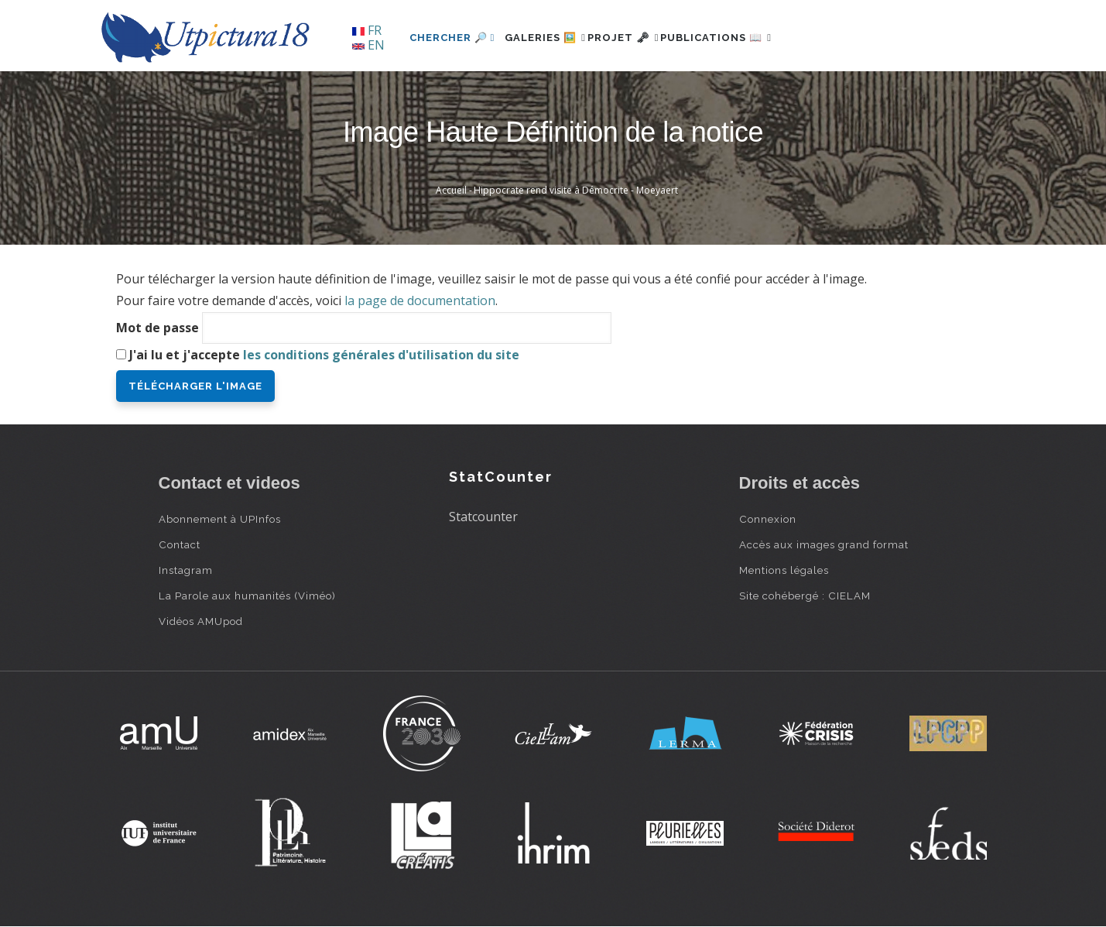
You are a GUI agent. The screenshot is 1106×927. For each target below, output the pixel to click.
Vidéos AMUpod (201, 621)
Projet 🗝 (649, 37)
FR (367, 30)
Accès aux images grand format (824, 544)
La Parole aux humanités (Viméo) (247, 595)
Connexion (767, 519)
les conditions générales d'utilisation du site (381, 354)
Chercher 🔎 (452, 37)
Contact (179, 544)
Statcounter (483, 516)
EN (368, 44)
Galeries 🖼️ (553, 37)
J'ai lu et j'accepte (324, 354)
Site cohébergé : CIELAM (805, 595)
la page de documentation (419, 300)
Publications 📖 (759, 37)
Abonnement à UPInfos (220, 519)
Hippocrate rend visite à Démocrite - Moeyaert (576, 190)
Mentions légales (784, 570)
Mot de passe (157, 327)
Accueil (451, 190)
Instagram (186, 570)
